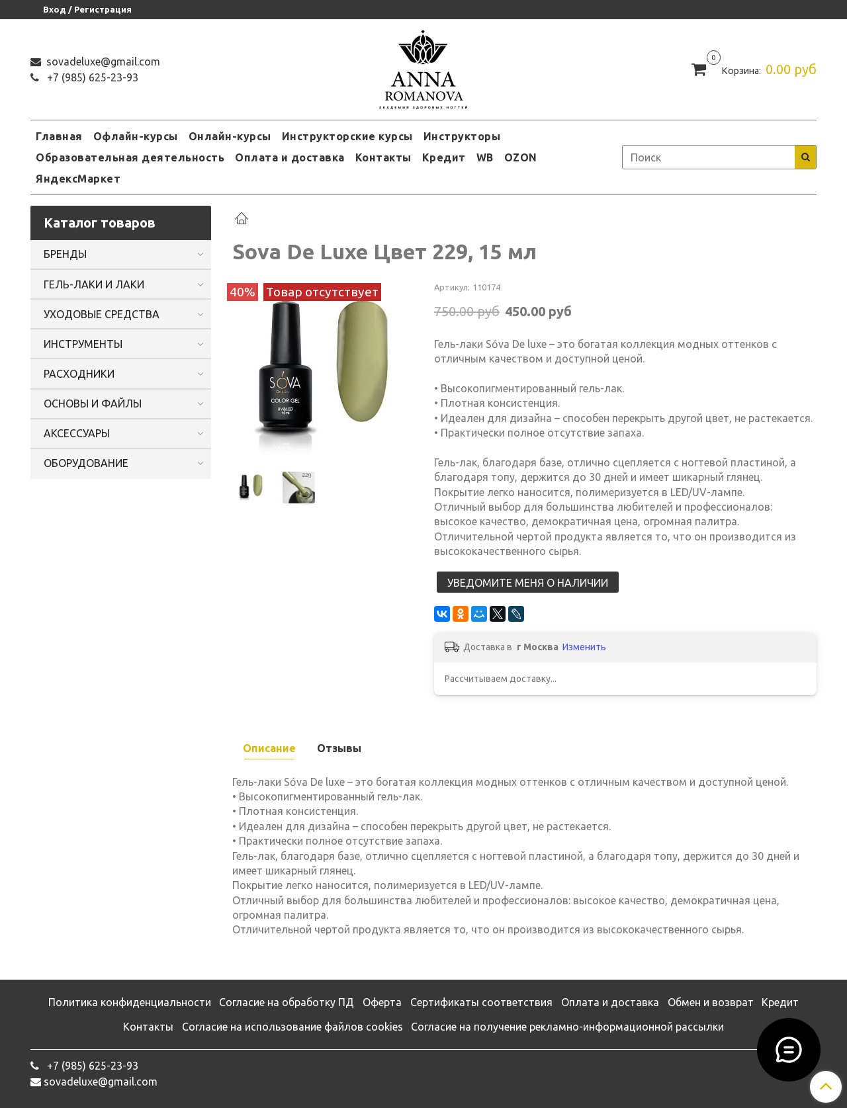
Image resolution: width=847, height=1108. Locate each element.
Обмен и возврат (711, 1002)
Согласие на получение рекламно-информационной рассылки (567, 1027)
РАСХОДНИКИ (79, 374)
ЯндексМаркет (78, 179)
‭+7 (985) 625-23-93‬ (91, 77)
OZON (520, 157)
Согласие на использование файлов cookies (292, 1027)
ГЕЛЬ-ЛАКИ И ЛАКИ (94, 284)
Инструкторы (462, 136)
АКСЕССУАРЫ (77, 433)
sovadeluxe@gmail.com (102, 61)
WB (485, 157)
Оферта (382, 1002)
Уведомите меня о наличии (527, 583)
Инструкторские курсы (347, 136)
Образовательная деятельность (130, 157)
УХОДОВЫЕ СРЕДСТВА (101, 314)
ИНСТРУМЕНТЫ (83, 344)
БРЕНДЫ (65, 254)
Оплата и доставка (290, 157)
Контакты (383, 157)
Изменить (584, 647)
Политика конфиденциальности (129, 1002)
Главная (59, 136)
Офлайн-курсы (135, 136)
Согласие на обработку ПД (286, 1002)
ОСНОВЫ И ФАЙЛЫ (93, 403)
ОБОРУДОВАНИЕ (86, 463)
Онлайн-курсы (230, 136)
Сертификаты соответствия (481, 1002)
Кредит (444, 157)
